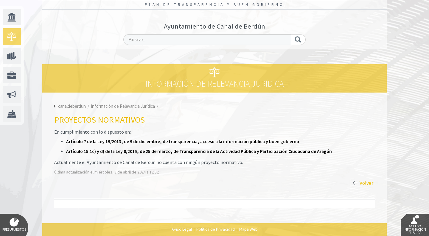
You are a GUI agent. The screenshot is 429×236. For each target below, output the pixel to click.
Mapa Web (248, 229)
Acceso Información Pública (415, 225)
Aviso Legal (182, 229)
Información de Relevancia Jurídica (123, 106)
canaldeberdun (72, 106)
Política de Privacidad (215, 229)
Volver (366, 183)
